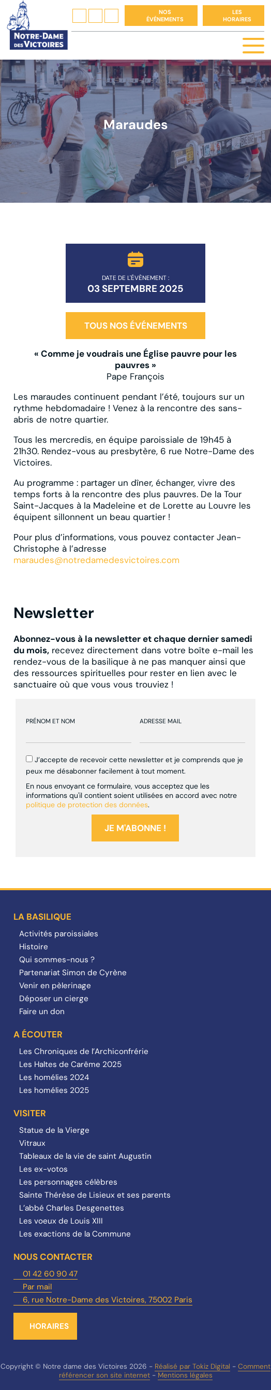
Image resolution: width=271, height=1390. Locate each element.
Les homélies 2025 (54, 1090)
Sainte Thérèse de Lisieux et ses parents (95, 1195)
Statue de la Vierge (54, 1130)
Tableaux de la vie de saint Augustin (85, 1156)
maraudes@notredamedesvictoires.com (96, 560)
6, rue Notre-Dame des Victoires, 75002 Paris (107, 1300)
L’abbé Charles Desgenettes (71, 1208)
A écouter (38, 1034)
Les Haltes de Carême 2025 (70, 1064)
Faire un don (42, 1011)
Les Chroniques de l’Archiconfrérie (83, 1051)
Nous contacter (53, 1256)
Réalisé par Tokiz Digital (192, 1366)
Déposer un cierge (53, 998)
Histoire (33, 947)
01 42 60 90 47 (50, 1274)
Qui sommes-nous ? (57, 959)
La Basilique (42, 916)
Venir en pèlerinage (55, 985)
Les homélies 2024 (54, 1077)
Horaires (49, 1326)
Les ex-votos (43, 1169)
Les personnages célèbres (68, 1182)
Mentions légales (185, 1375)
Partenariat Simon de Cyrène (73, 972)
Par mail (37, 1287)
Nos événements (165, 15)
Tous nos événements (135, 325)
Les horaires (237, 15)
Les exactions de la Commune (75, 1234)
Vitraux (32, 1143)
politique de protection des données (87, 804)
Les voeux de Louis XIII (61, 1221)
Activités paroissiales (58, 934)
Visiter (29, 1113)
